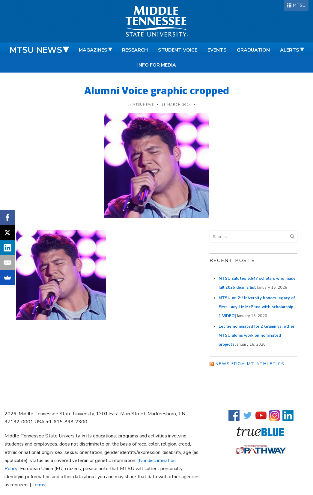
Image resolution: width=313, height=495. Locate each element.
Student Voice (177, 50)
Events (217, 50)
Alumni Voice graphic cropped (156, 90)
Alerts (289, 50)
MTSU (299, 5)
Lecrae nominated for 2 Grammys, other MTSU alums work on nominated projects (256, 335)
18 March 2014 (176, 105)
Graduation (253, 50)
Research (135, 50)
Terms (38, 485)
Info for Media (156, 65)
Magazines (93, 50)
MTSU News (36, 50)
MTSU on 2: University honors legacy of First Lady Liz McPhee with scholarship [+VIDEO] (257, 307)
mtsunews (143, 105)
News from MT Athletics (250, 364)
